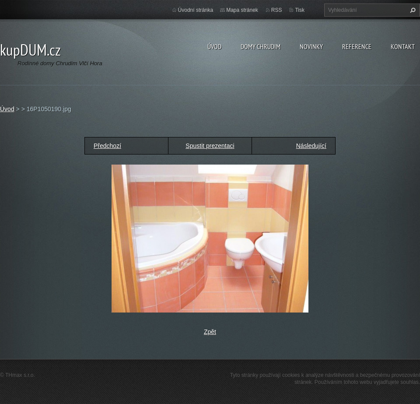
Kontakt (403, 46)
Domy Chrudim (260, 46)
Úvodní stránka (196, 10)
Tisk (299, 10)
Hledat (411, 10)
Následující (311, 145)
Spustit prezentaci (210, 145)
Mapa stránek (242, 10)
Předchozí (107, 145)
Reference (356, 46)
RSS (276, 10)
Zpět (210, 331)
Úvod (214, 46)
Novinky (311, 46)
